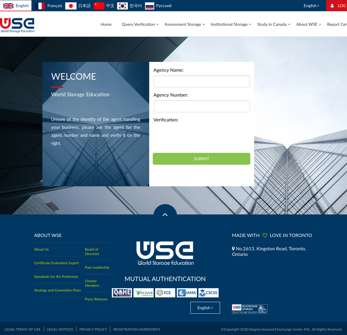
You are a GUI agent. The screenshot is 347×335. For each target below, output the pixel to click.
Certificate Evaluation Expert (56, 263)
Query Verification (140, 24)
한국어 (129, 5)
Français (48, 5)
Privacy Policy (93, 328)
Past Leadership (97, 267)
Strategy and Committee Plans (57, 290)
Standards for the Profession (56, 276)
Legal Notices (60, 328)
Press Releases (96, 299)
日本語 (78, 5)
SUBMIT (201, 158)
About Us (41, 249)
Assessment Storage (185, 24)
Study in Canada (273, 24)
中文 (104, 5)
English (16, 5)
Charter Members (92, 283)
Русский (158, 5)
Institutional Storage (231, 24)
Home (106, 24)
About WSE (308, 24)
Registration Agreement (136, 328)
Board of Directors (92, 251)
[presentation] (199, 136)
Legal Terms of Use (22, 328)
